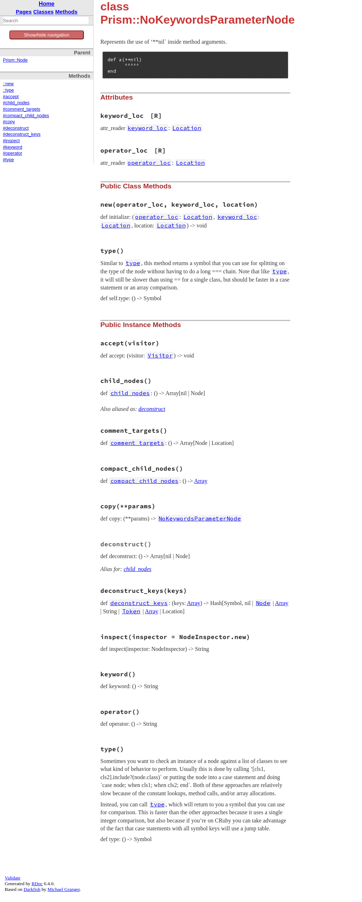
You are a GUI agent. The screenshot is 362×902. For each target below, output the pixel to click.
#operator (12, 153)
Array (200, 481)
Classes (43, 12)
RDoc (37, 883)
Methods (66, 12)
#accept (11, 96)
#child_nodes (16, 102)
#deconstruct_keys (22, 134)
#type (8, 159)
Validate (12, 878)
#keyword (12, 147)
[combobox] (46, 20)
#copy (9, 121)
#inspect (11, 140)
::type (8, 90)
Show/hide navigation (47, 35)
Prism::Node (15, 60)
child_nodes (137, 569)
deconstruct (151, 409)
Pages (24, 12)
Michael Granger (64, 889)
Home (46, 4)
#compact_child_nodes (26, 115)
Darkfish (32, 889)
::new (8, 83)
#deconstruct (16, 128)
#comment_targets (21, 109)
